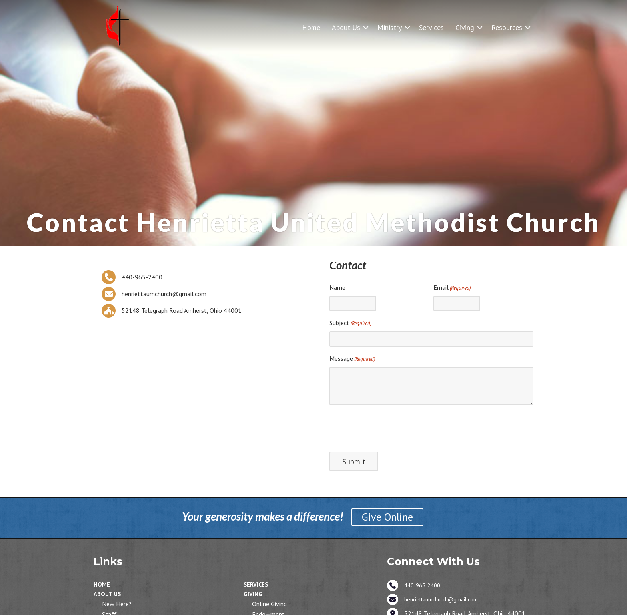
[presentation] (390, 427)
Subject (350, 323)
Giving (464, 27)
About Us (346, 27)
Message (352, 358)
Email (452, 287)
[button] (365, 27)
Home (311, 27)
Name (337, 287)
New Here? (117, 604)
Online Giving (269, 604)
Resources (506, 27)
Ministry (389, 27)
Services (431, 27)
